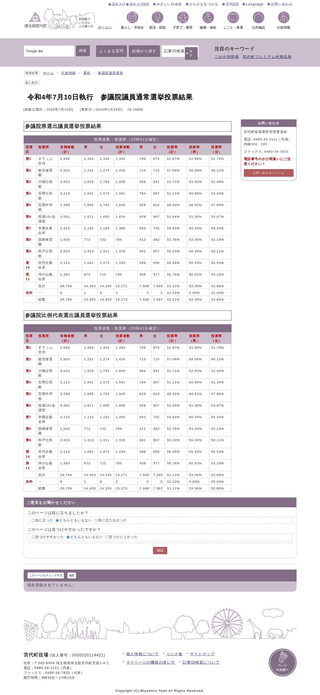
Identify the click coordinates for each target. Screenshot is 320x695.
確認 (160, 550)
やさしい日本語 (169, 4)
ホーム (48, 73)
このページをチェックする (45, 575)
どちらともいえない (75, 520)
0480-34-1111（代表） (54, 668)
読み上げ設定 (139, 4)
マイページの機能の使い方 (150, 662)
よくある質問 (111, 51)
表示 (191, 53)
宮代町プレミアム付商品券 (267, 57)
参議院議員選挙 (110, 73)
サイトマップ (202, 654)
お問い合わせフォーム (268, 172)
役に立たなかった (112, 520)
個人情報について (142, 654)
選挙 (87, 73)
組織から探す (144, 51)
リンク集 (174, 654)
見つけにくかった (123, 537)
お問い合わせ (282, 4)
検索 (83, 50)
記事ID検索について (201, 662)
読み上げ (118, 4)
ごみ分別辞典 (227, 57)
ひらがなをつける (203, 4)
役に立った (44, 520)
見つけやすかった (49, 537)
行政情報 (68, 73)
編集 (71, 575)
